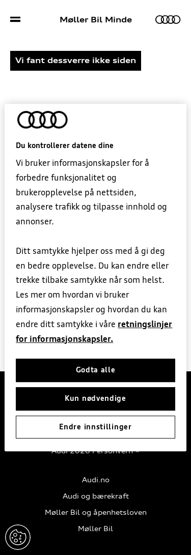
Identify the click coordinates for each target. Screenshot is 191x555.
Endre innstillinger (18, 537)
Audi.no (96, 480)
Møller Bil (95, 529)
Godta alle (96, 370)
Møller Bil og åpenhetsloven (96, 512)
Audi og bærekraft (96, 496)
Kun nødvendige (95, 398)
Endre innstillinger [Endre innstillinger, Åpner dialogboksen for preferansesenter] (95, 426)
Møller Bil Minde (96, 19)
